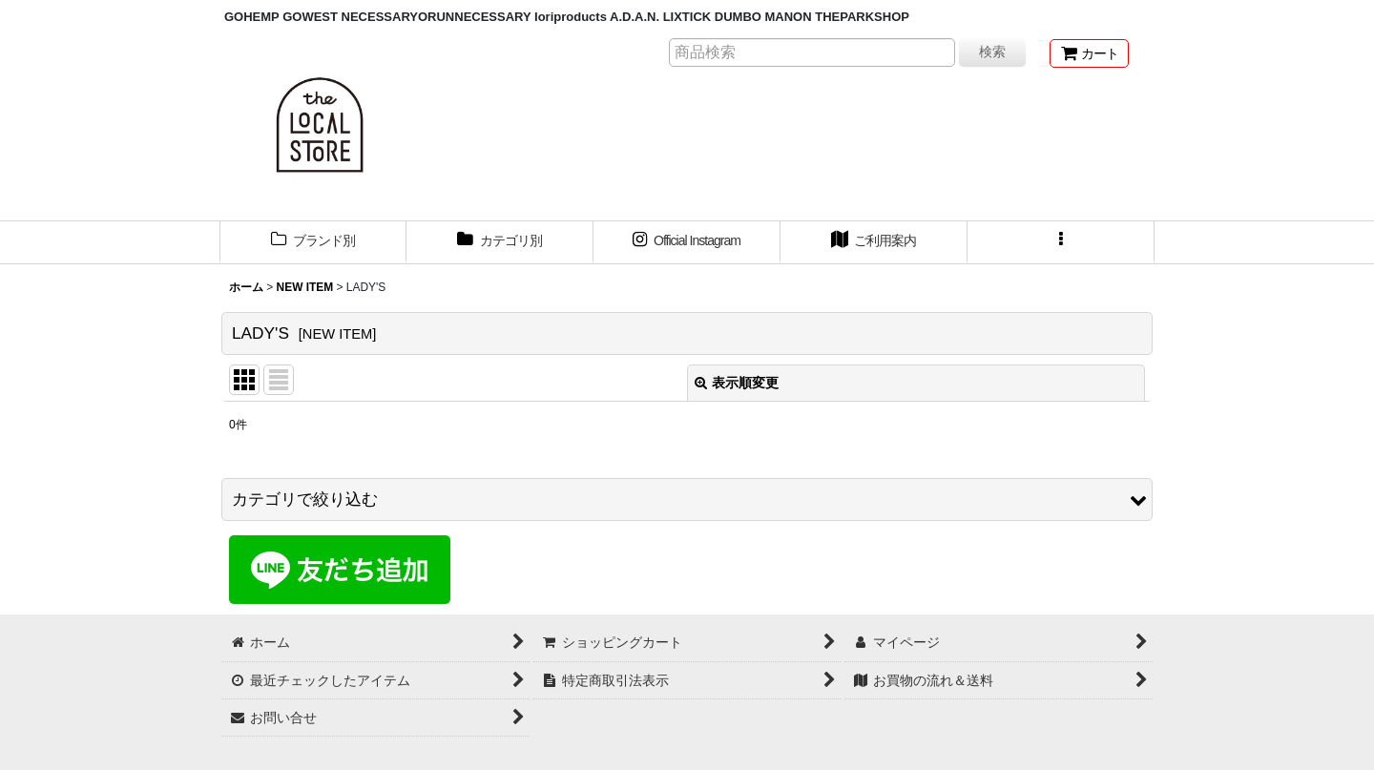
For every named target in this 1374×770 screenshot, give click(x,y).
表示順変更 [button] (737, 382)
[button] (1061, 242)
